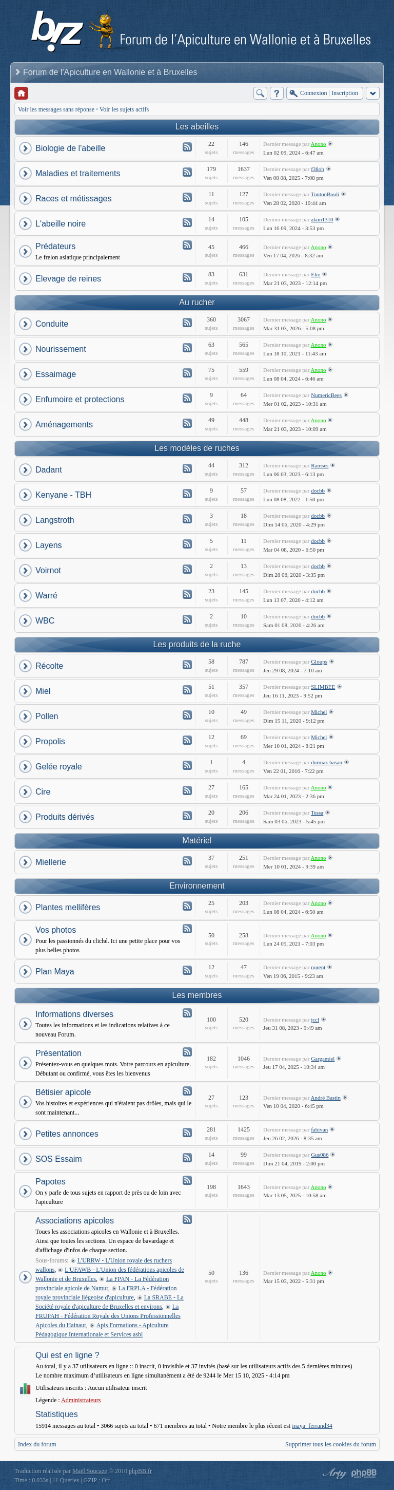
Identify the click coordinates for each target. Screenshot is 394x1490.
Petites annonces (66, 1133)
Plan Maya (54, 971)
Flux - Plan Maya (187, 970)
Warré (46, 595)
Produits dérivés (64, 817)
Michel (319, 712)
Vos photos (55, 930)
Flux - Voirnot (187, 569)
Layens (48, 545)
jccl (315, 1019)
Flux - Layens (187, 544)
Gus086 (319, 1155)
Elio (315, 274)
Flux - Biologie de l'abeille (187, 147)
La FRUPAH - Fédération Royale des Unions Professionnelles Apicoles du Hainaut (108, 1316)
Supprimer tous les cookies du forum (330, 1444)
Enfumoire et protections (79, 399)
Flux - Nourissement (187, 347)
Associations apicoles (74, 1220)
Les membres (197, 995)
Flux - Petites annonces (187, 1132)
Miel (42, 691)
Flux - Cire (187, 790)
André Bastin (326, 1098)
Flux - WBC (187, 619)
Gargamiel (322, 1058)
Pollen (46, 716)
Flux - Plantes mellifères (187, 906)
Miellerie (50, 862)
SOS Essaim (58, 1159)
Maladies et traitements (77, 173)
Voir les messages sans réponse (56, 109)
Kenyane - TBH (63, 495)
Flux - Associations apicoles (187, 1219)
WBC (44, 620)
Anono (318, 144)
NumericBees (326, 395)
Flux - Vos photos (187, 928)
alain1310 (322, 219)
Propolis (50, 741)
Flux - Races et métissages (187, 197)
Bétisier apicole (63, 1092)
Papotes (50, 1181)
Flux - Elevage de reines (187, 277)
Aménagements (64, 424)
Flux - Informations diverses (187, 1012)
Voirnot (48, 570)
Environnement (197, 885)
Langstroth (54, 520)
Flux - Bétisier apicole (187, 1091)
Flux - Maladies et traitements (187, 172)
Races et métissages (73, 198)
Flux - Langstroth (187, 518)
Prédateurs (55, 246)
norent (318, 967)
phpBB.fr (140, 1471)
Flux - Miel (187, 689)
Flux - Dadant (187, 468)
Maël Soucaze (89, 1471)
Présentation (58, 1053)
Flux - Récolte (187, 664)
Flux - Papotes (187, 1180)
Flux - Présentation (187, 1052)
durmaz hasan (326, 762)
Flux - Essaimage (187, 373)
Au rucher (196, 302)
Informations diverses (74, 1014)
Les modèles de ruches (196, 448)
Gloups (319, 661)
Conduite (51, 323)
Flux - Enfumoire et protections (187, 398)
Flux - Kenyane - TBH (187, 493)
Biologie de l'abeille (70, 148)
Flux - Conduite (187, 322)
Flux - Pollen (187, 715)
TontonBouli (325, 194)
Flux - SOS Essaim (187, 1157)
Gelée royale (58, 766)
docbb (318, 490)
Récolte (49, 666)
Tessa (317, 812)
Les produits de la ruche (197, 644)
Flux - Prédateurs (187, 245)
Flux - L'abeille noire (187, 222)
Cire (42, 791)
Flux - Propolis (187, 740)
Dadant (48, 469)
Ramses (319, 465)
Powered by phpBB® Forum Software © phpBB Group (364, 1473)
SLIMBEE (323, 687)
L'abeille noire (60, 223)
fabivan (319, 1129)
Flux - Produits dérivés (187, 815)
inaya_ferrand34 (312, 1425)
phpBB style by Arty (333, 1473)
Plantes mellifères (67, 907)
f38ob (317, 169)
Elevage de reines (68, 278)
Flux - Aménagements (187, 423)
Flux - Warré (187, 594)
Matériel (197, 840)
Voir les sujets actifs (124, 109)
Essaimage (55, 374)
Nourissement (60, 349)
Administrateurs (81, 1400)
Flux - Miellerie (187, 860)
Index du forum (37, 1444)
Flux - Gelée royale (187, 765)
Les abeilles (197, 126)
